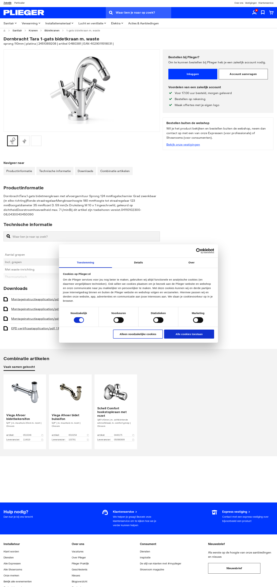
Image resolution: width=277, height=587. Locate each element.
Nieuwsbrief (234, 568)
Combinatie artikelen (115, 171)
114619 (33, 439)
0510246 (33, 435)
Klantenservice (265, 3)
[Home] (5, 30)
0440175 (124, 435)
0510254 (79, 435)
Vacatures (77, 551)
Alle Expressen (12, 563)
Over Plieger (79, 557)
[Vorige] (152, 140)
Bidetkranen (52, 30)
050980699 (124, 439)
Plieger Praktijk (80, 563)
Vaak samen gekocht (19, 366)
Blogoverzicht (79, 581)
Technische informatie (55, 171)
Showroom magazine (152, 569)
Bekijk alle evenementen (18, 581)
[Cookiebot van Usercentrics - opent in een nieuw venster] (198, 251)
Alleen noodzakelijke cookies (138, 334)
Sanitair (17, 30)
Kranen (33, 30)
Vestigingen (251, 3)
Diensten (9, 557)
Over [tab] (191, 262)
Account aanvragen (243, 74)
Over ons (238, 3)
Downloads (85, 171)
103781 (79, 439)
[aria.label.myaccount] (254, 13)
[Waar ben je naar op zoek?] (143, 12)
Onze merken (11, 575)
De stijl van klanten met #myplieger (160, 563)
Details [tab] (138, 262)
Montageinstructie (40, 299)
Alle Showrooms (13, 569)
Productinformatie (19, 171)
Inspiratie (145, 557)
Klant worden (11, 551)
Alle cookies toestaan (189, 334)
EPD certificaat (37, 328)
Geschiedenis (79, 569)
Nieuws (76, 575)
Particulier (19, 3)
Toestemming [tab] (85, 262)
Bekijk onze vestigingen (183, 144)
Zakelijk (7, 3)
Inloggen (193, 74)
